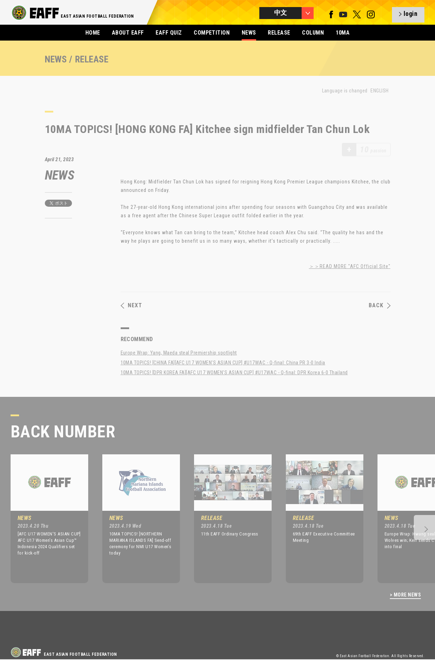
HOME (92, 32)
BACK (380, 305)
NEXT (131, 305)
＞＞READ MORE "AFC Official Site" (350, 266)
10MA (343, 32)
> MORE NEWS (405, 595)
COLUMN (313, 32)
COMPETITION (212, 32)
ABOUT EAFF (128, 32)
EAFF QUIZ (169, 32)
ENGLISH (379, 90)
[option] (44, 518)
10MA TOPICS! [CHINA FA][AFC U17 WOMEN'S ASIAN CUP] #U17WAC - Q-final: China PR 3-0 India (223, 362)
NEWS (249, 32)
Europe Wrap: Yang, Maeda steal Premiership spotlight (179, 353)
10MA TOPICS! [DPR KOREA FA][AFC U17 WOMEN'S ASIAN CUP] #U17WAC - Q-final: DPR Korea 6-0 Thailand (234, 372)
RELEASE (279, 32)
